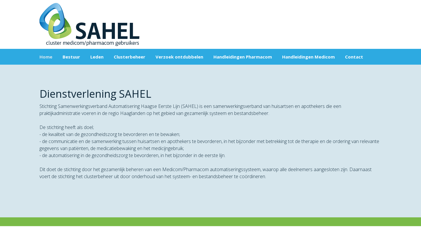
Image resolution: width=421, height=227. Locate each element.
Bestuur (71, 57)
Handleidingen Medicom (308, 57)
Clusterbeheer (129, 57)
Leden (96, 57)
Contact (354, 57)
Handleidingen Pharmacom (242, 57)
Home (45, 57)
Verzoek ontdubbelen (179, 57)
